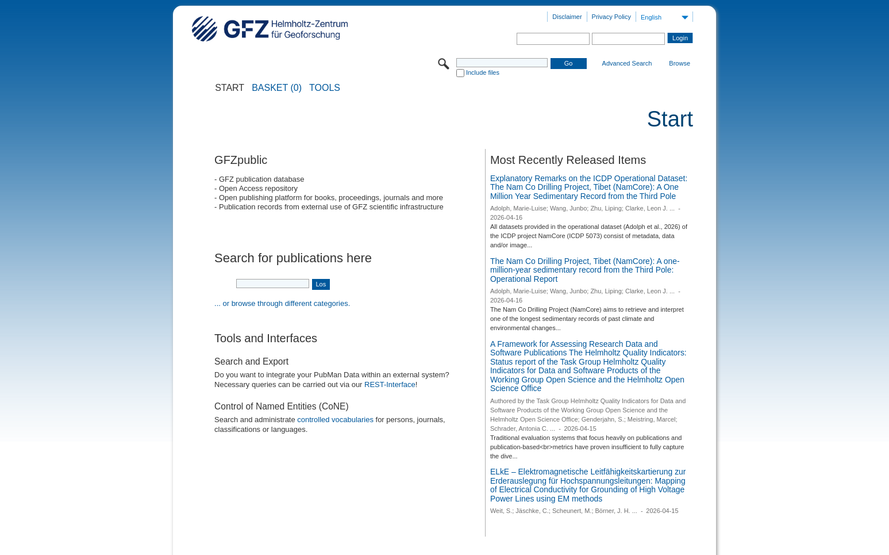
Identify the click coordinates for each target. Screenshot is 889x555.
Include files (482, 72)
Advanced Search (627, 63)
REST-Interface (389, 384)
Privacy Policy (611, 16)
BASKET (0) (277, 88)
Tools (324, 88)
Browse (679, 63)
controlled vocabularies (335, 419)
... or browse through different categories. (282, 303)
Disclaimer (567, 16)
